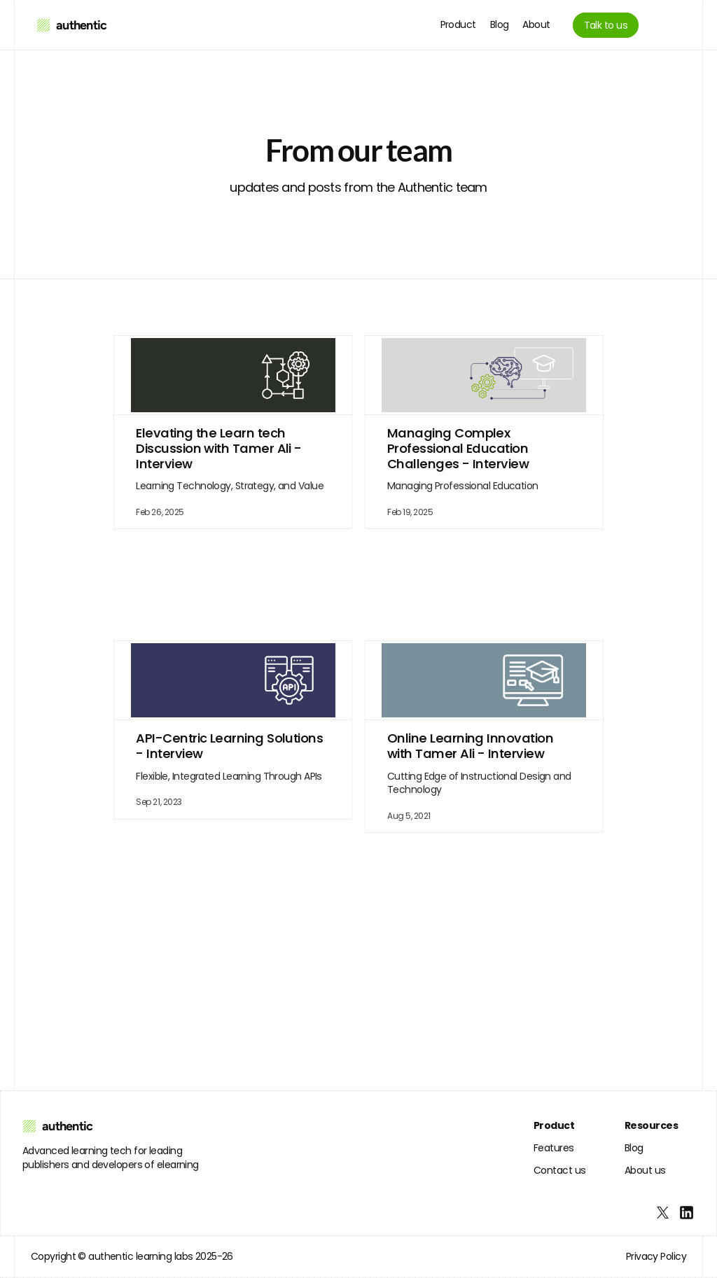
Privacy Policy (656, 1256)
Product (458, 24)
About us (645, 1170)
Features (554, 1148)
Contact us (559, 1170)
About (536, 24)
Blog (499, 24)
